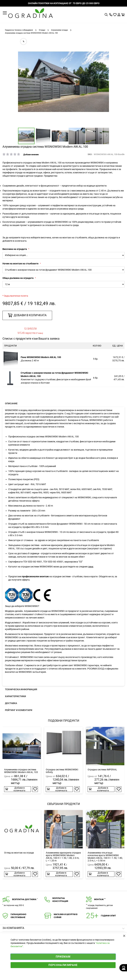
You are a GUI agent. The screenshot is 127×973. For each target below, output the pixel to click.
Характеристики (15, 696)
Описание (11, 403)
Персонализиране (63, 965)
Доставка (11, 703)
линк (90, 566)
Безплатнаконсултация (60, 900)
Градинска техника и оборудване (19, 30)
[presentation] (63, 403)
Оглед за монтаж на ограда (19, 852)
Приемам (63, 956)
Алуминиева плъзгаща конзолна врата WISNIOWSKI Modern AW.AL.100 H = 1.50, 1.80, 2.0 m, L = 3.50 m (105, 856)
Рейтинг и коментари (18, 710)
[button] (24, 82)
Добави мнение (31, 154)
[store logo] (30, 13)
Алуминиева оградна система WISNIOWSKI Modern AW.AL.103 (21, 770)
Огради (42, 30)
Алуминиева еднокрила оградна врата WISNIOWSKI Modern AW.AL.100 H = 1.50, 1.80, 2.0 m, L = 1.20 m (63, 856)
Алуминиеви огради (59, 30)
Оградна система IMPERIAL (102, 769)
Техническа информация (21, 689)
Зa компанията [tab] (13, 928)
